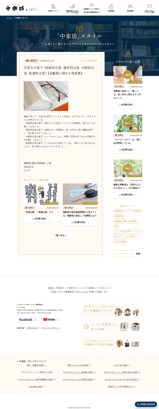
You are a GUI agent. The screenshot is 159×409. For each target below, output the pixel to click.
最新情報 (20, 328)
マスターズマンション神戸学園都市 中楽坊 (35, 379)
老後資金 (118, 216)
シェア (27, 170)
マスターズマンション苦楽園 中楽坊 (78, 372)
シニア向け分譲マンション (127, 231)
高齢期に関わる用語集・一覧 (37, 163)
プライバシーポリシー (50, 328)
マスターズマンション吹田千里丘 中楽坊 (121, 372)
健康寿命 (118, 211)
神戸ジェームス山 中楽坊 (78, 365)
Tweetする (29, 166)
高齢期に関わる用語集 (125, 221)
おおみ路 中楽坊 (35, 386)
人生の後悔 (119, 242)
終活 (116, 226)
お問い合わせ (32, 328)
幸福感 (137, 211)
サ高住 (132, 236)
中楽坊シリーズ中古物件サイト (121, 386)
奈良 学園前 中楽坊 (35, 365)
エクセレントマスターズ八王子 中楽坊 (121, 379)
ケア (128, 211)
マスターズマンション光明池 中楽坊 (78, 379)
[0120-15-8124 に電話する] (146, 404)
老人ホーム (119, 236)
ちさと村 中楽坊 (120, 365)
